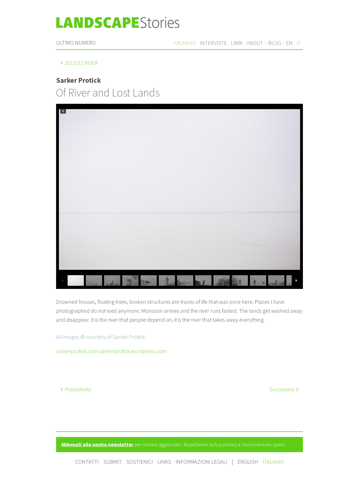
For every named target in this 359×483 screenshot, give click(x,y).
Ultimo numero (76, 42)
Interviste (213, 42)
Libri (237, 42)
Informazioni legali (201, 461)
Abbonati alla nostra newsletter (97, 444)
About (255, 42)
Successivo (283, 389)
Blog (274, 42)
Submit (112, 461)
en (289, 42)
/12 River (79, 62)
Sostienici (139, 461)
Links (164, 461)
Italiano (273, 461)
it (298, 42)
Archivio (185, 42)
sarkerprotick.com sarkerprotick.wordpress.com (111, 351)
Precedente (76, 389)
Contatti (87, 461)
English (248, 461)
